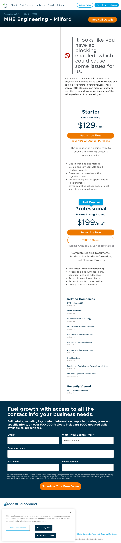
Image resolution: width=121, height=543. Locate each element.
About (14, 5)
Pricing (60, 5)
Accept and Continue (45, 535)
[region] (38, 525)
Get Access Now (106, 5)
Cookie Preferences (18, 528)
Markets (39, 5)
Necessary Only (43, 528)
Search (51, 5)
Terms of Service (50, 478)
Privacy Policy (65, 478)
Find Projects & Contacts (26, 5)
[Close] (70, 512)
